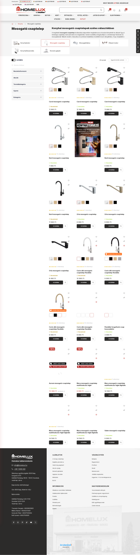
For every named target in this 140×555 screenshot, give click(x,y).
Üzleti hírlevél (96, 505)
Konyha (20, 24)
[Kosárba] (56, 113)
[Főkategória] (12, 24)
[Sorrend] (118, 60)
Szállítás (54, 499)
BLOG (54, 480)
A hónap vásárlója (58, 459)
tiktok (27, 522)
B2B (38, 4)
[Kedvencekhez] (69, 68)
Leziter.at (85, 1)
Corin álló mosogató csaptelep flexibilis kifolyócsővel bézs (56, 329)
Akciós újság (56, 468)
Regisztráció (95, 462)
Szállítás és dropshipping (99, 496)
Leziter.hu (37, 1)
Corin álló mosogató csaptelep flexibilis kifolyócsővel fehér (84, 273)
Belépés (94, 459)
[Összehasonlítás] (109, 9)
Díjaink (54, 508)
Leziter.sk (17, 4)
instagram (18, 522)
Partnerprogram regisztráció (100, 493)
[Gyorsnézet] (65, 113)
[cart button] (125, 9)
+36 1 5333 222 (19, 469)
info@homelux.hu (20, 465)
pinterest (22, 522)
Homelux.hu (25, 1)
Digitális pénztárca (58, 462)
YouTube (31, 522)
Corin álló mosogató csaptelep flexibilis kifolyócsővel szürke (85, 329)
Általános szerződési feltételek (61, 490)
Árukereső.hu (66, 547)
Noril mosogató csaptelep (59, 158)
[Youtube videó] (96, 246)
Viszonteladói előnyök (98, 490)
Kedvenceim (95, 471)
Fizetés (54, 496)
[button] (24, 15)
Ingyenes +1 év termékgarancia (101, 477)
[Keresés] (101, 10)
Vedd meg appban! (58, 465)
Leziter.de (73, 1)
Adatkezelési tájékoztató (59, 493)
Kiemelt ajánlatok (57, 471)
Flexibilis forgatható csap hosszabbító (114, 328)
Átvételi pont (56, 502)
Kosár (93, 468)
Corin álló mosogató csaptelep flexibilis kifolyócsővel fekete (112, 273)
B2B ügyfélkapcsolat (98, 502)
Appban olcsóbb (57, 474)
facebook (14, 522)
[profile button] (115, 9)
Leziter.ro (49, 1)
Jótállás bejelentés (97, 474)
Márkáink (55, 477)
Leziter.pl (61, 1)
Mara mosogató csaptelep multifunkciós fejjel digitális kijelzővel (115, 385)
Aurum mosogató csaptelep (59, 383)
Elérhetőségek (56, 505)
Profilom (94, 465)
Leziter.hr (29, 4)
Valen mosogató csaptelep (115, 431)
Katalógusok (95, 499)
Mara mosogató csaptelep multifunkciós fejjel (87, 384)
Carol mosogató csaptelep (59, 102)
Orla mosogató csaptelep (86, 214)
